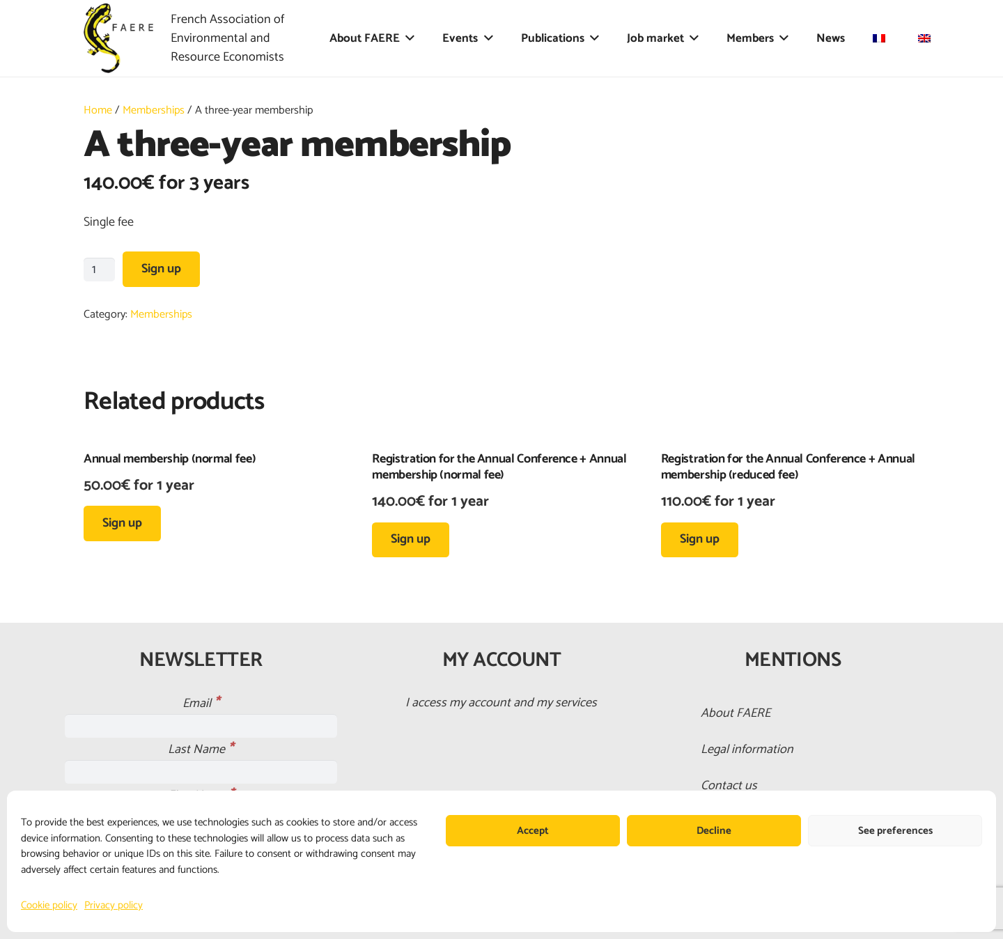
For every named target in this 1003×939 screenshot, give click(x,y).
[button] (407, 38)
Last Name (200, 749)
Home (98, 110)
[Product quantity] (99, 269)
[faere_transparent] (118, 38)
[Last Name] (201, 772)
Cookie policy (49, 905)
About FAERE (735, 713)
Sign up (161, 268)
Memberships (154, 110)
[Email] (201, 726)
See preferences (895, 830)
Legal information (747, 749)
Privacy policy (113, 905)
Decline (714, 830)
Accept (533, 830)
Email (200, 703)
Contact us (729, 785)
